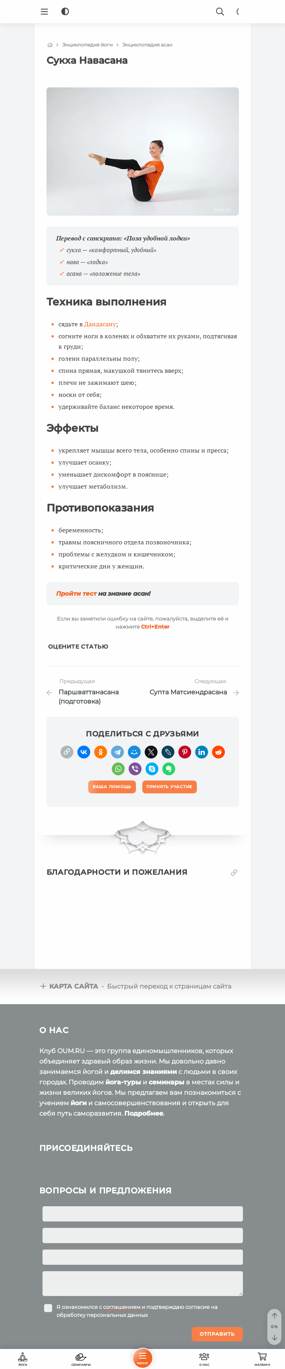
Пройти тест (76, 593)
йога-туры (123, 1082)
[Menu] (44, 12)
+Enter (155, 626)
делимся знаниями (143, 1072)
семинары (166, 1082)
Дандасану (100, 324)
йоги (79, 1103)
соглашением (121, 1307)
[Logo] (143, 12)
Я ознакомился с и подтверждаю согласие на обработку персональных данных (137, 1311)
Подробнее (143, 1113)
